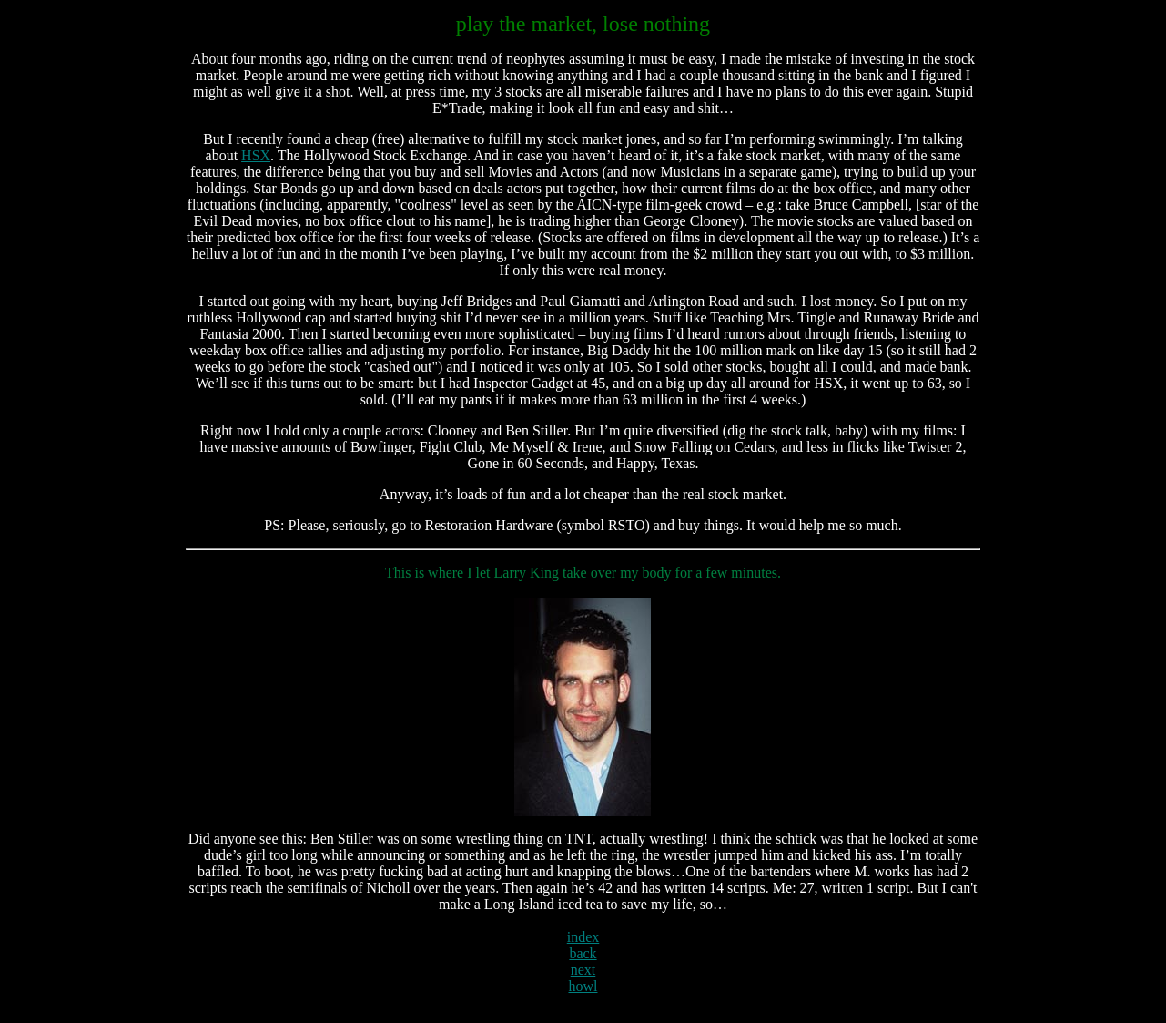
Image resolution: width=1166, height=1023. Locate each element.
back (582, 953)
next (583, 969)
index (583, 937)
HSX (255, 155)
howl (582, 986)
